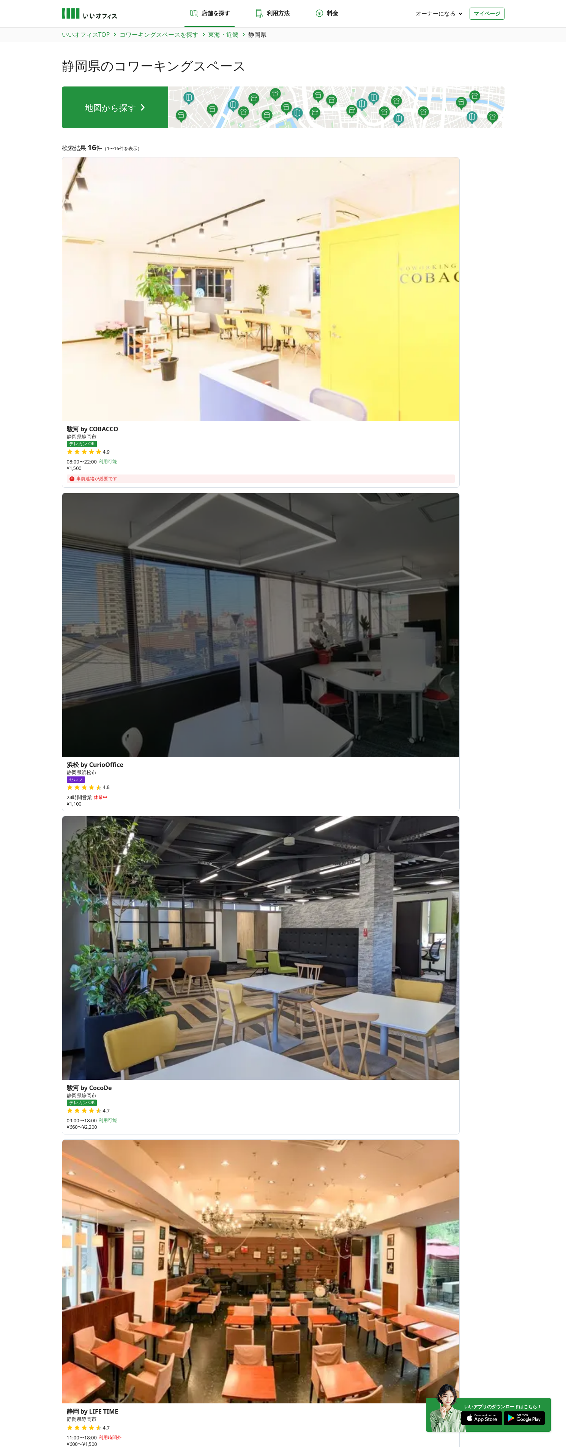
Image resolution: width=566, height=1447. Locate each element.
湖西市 (170, 815)
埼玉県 (213, 998)
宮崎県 (263, 1112)
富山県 (163, 1030)
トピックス (73, 1307)
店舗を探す (209, 13)
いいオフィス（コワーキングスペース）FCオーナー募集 (119, 1278)
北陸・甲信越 (126, 1356)
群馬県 (163, 998)
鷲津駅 (157, 874)
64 (431, 1029)
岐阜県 (71, 755)
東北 (86, 1356)
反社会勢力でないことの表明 (252, 1412)
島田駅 (96, 874)
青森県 (138, 980)
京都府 (200, 755)
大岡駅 (256, 874)
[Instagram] (472, 1393)
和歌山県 (99, 755)
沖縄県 (138, 1144)
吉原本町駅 (126, 874)
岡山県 (238, 1080)
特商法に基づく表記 (194, 1412)
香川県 (163, 1080)
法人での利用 (289, 1236)
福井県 (213, 1030)
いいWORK (305, 1412)
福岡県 (138, 1112)
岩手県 (163, 980)
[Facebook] (495, 1393)
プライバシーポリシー (117, 1412)
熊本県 (213, 1112)
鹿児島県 (140, 1126)
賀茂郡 (145, 815)
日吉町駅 (351, 874)
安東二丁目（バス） (396, 874)
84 (319, 1087)
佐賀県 (163, 1112)
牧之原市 (222, 815)
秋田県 (213, 980)
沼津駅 (231, 874)
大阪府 (225, 755)
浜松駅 (71, 874)
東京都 (263, 998)
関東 (102, 1356)
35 (446, 986)
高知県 (188, 1094)
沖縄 (225, 1356)
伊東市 (194, 815)
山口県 (138, 1080)
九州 (209, 1356)
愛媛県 (163, 1094)
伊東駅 (71, 885)
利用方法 (272, 13)
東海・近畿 (158, 1356)
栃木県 (188, 998)
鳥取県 (188, 1080)
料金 (326, 13)
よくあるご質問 (231, 1236)
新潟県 (138, 1030)
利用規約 (157, 1412)
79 (388, 1051)
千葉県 (238, 998)
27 (321, 1026)
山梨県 (238, 1030)
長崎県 (188, 1112)
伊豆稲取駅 (445, 874)
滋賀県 (299, 755)
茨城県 (138, 998)
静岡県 (151, 755)
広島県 (263, 1080)
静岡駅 (182, 874)
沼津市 (96, 815)
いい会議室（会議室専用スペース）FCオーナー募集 (236, 1278)
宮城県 (188, 980)
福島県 (263, 980)
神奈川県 (140, 1012)
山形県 (238, 980)
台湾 (135, 1162)
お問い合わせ (182, 1236)
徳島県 (138, 1094)
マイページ (487, 13)
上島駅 (476, 874)
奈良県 (274, 755)
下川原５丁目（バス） (301, 874)
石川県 (188, 1030)
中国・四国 (187, 1356)
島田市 (250, 815)
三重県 (126, 755)
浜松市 (120, 815)
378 (420, 1078)
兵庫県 (250, 755)
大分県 (238, 1112)
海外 (241, 1356)
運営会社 (71, 1412)
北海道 (138, 962)
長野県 (263, 1030)
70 (337, 1059)
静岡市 (71, 815)
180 (367, 1079)
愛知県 (176, 755)
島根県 (213, 1080)
